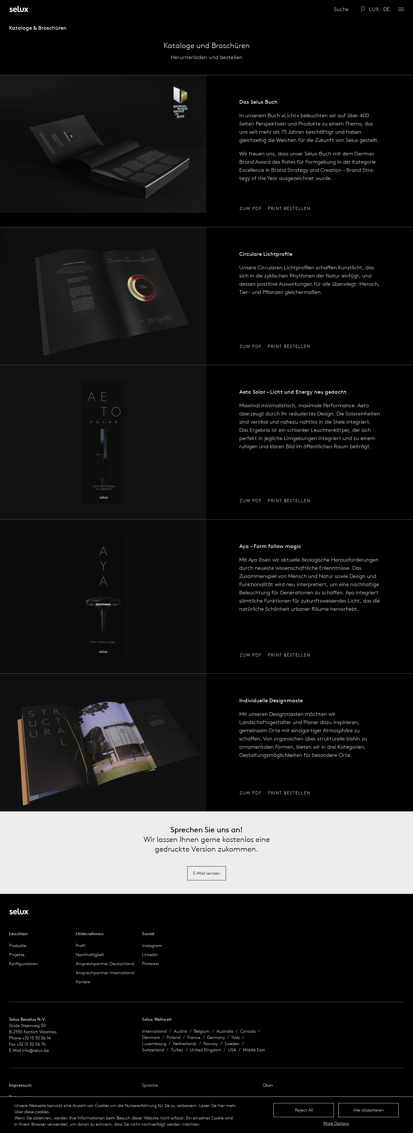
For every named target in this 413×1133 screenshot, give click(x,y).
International (154, 1031)
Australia (224, 1031)
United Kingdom (205, 1049)
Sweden (232, 1043)
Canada (248, 1031)
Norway (210, 1043)
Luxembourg (154, 1043)
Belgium (202, 1031)
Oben (268, 1085)
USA (232, 1049)
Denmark (151, 1037)
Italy (236, 1037)
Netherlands (185, 1043)
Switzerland (153, 1049)
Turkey (177, 1049)
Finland (174, 1037)
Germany (216, 1037)
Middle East (254, 1049)
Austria (180, 1031)
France (193, 1037)
